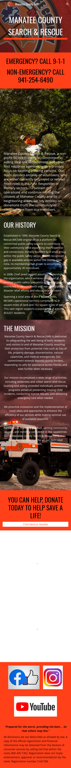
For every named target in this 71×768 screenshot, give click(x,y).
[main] (35, 26)
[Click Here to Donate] (35, 524)
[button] (3, 4)
